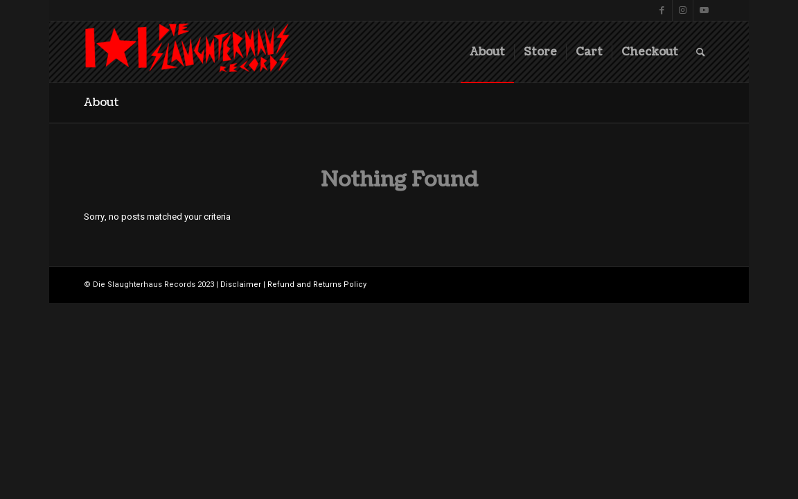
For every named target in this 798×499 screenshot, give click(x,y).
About (101, 102)
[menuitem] (487, 51)
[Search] (700, 51)
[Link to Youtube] (703, 10)
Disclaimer (240, 284)
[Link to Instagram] (683, 10)
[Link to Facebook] (662, 10)
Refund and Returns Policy (316, 284)
